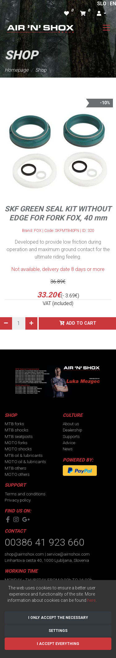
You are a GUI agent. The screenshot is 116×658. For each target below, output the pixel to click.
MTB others (15, 468)
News (68, 448)
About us (71, 423)
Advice (69, 442)
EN (113, 4)
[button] (101, 13)
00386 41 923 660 (44, 542)
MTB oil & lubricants (24, 455)
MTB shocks (16, 429)
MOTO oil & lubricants (25, 461)
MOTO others (17, 474)
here (91, 600)
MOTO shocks (18, 448)
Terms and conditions (25, 493)
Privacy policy (18, 500)
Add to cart (81, 323)
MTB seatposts (19, 436)
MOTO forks (16, 442)
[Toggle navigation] (106, 27)
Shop (40, 70)
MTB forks (14, 423)
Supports (71, 436)
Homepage (16, 70)
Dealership (72, 429)
